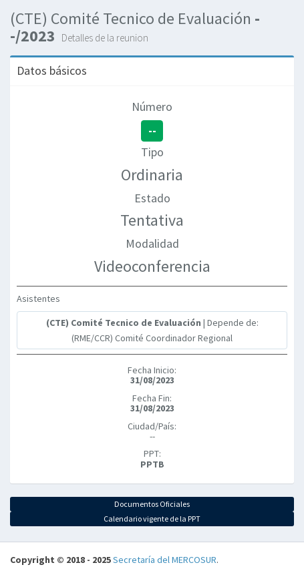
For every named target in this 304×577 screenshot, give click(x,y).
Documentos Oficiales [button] (152, 504)
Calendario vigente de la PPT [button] (152, 519)
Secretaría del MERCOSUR (164, 560)
